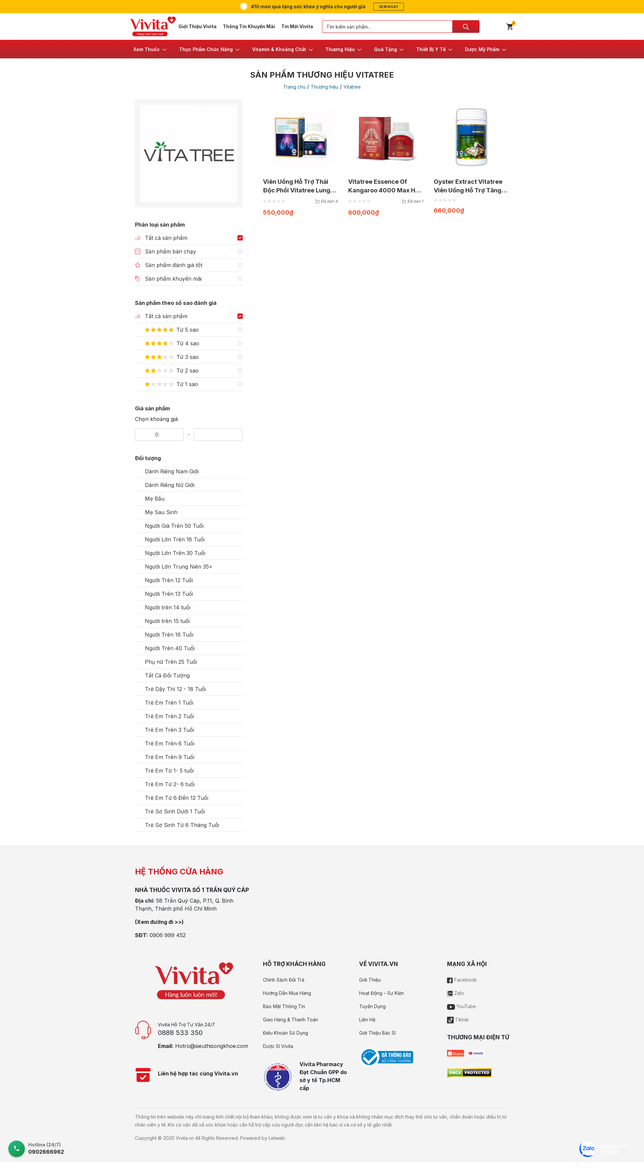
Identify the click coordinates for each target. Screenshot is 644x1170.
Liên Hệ (367, 1019)
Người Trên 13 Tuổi (169, 593)
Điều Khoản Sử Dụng (285, 1033)
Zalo (455, 993)
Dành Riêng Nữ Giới (169, 485)
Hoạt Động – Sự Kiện (381, 993)
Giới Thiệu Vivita (197, 26)
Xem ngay (388, 7)
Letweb (277, 1138)
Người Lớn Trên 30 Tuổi (175, 553)
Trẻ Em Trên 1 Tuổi (169, 702)
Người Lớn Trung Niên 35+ (179, 566)
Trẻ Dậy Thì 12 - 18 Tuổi (175, 689)
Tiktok (458, 1019)
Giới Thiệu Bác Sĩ (377, 1033)
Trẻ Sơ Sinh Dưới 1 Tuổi (175, 811)
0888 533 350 (180, 1033)
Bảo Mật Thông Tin (284, 1006)
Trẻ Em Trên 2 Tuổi (169, 716)
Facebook (462, 980)
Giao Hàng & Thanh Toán (290, 1019)
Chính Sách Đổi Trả (283, 980)
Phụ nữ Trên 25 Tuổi (171, 661)
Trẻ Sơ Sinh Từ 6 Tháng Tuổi (182, 825)
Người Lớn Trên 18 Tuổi (175, 539)
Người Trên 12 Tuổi (169, 580)
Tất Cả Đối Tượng (167, 675)
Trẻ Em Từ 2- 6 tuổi (170, 784)
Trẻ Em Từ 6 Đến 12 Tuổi (176, 797)
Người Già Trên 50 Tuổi (174, 525)
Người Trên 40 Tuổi (170, 648)
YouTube (461, 1006)
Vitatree (352, 87)
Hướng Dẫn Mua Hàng (287, 993)
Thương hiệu (324, 87)
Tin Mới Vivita (297, 26)
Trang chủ (294, 87)
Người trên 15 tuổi (167, 621)
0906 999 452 (168, 935)
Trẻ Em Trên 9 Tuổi (169, 757)
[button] (150, 49)
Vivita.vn (185, 1138)
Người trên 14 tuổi (167, 607)
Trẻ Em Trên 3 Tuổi (169, 729)
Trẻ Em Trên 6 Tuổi (169, 743)
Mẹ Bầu (154, 498)
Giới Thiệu (370, 980)
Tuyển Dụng (372, 1006)
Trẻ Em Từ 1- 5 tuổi (169, 770)
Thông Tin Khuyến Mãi (249, 26)
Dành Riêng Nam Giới (172, 471)
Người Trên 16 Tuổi (169, 634)
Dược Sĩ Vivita (278, 1046)
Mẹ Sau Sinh (161, 512)
